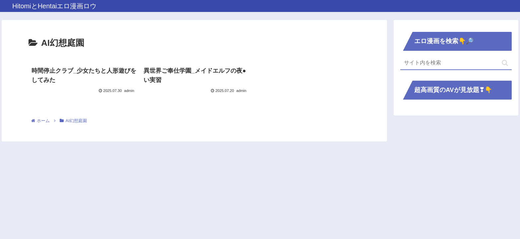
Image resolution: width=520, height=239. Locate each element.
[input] (456, 63)
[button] (505, 63)
